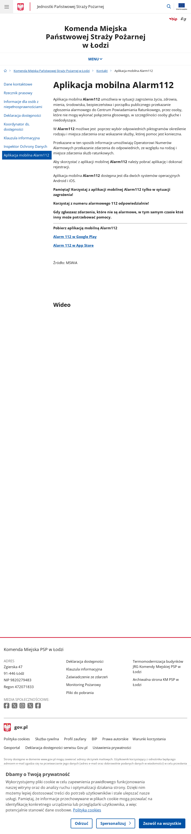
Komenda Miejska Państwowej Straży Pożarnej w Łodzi (95, 36)
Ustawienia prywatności (112, 747)
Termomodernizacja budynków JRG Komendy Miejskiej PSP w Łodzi (158, 666)
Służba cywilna (47, 739)
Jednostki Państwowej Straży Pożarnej (70, 6)
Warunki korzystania (149, 739)
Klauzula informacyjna (22, 138)
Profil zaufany (75, 739)
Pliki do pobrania (80, 692)
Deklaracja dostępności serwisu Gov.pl (56, 747)
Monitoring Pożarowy (83, 684)
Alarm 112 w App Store (73, 245)
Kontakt (102, 71)
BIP (94, 739)
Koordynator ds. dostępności (17, 127)
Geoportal (12, 747)
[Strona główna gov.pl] (21, 7)
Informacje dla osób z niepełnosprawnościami (23, 104)
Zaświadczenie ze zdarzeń (87, 676)
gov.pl (16, 727)
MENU (95, 59)
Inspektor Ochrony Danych (25, 146)
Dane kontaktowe (18, 84)
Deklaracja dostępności (22, 115)
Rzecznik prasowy (18, 92)
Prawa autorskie (115, 739)
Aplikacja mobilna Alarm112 (26, 155)
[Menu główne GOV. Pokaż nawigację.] (6, 6)
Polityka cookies (17, 739)
